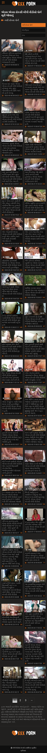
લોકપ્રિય (25, 30)
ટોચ (23, 35)
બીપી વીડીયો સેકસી (19, 748)
